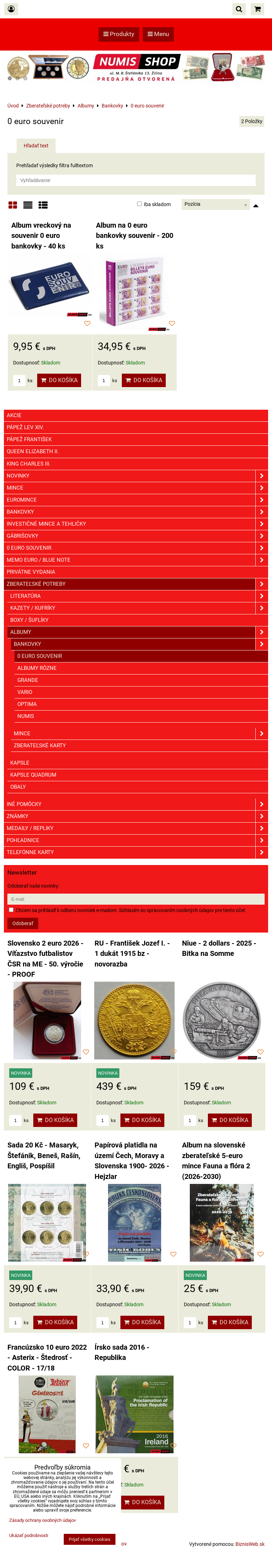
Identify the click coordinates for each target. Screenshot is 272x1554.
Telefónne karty (137, 852)
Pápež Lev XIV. (25, 427)
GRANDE (27, 680)
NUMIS (25, 716)
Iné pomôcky (137, 804)
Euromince (137, 500)
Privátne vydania (31, 572)
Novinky (137, 476)
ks (23, 380)
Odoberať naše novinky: (33, 886)
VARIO (24, 692)
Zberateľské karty (40, 745)
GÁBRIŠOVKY (137, 536)
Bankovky (137, 512)
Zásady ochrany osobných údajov (42, 1520)
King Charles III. (29, 464)
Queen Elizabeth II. (33, 451)
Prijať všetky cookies (89, 1539)
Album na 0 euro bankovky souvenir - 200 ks (134, 235)
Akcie (14, 415)
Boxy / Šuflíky (29, 620)
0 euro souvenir (137, 548)
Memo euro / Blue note (137, 560)
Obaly (18, 787)
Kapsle (19, 763)
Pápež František (29, 439)
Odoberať (22, 923)
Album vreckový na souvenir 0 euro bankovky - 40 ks (41, 235)
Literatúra (139, 596)
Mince (137, 488)
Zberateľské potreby (137, 584)
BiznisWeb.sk (250, 1544)
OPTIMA (27, 704)
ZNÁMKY (137, 816)
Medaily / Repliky (137, 828)
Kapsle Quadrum (33, 775)
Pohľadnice (137, 840)
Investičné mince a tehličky (137, 524)
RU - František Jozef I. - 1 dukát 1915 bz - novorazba (132, 953)
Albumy (139, 632)
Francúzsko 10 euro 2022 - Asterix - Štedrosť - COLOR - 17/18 (47, 1357)
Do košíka (59, 380)
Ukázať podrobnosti (28, 1535)
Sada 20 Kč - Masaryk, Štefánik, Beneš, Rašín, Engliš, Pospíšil (43, 1155)
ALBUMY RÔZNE (37, 668)
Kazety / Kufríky (139, 608)
